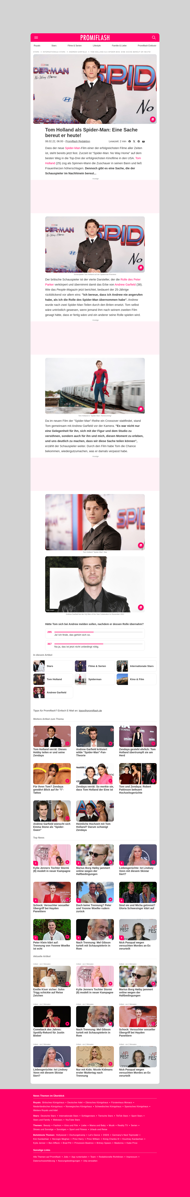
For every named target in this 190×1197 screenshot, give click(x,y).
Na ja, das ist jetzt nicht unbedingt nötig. (76, 646)
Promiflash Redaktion (78, 141)
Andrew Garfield (125, 284)
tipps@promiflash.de (90, 710)
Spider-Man (72, 148)
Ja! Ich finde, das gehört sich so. (72, 634)
